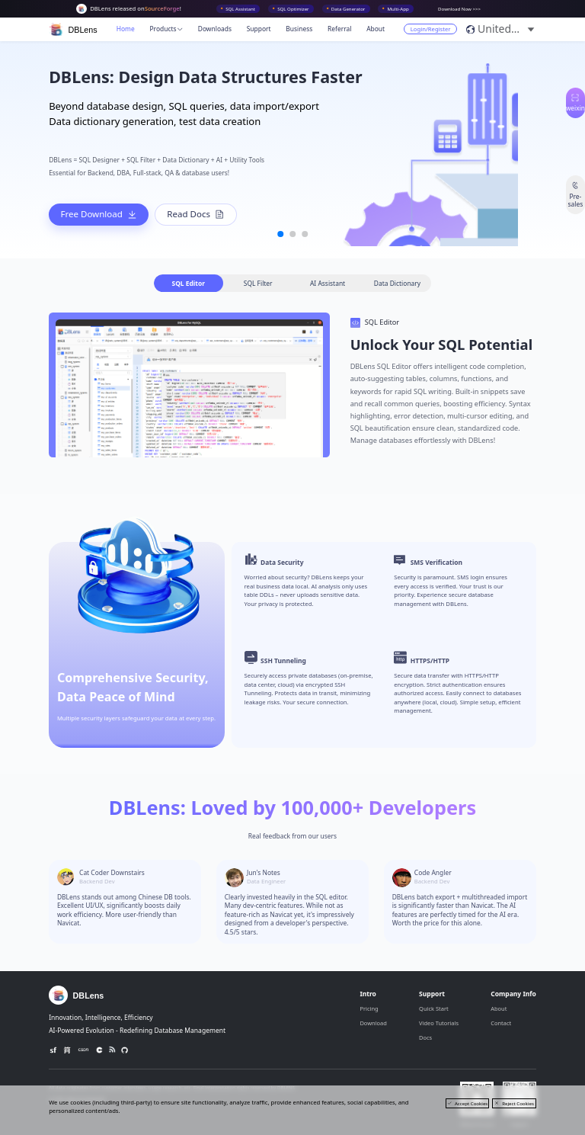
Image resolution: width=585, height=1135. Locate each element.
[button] (507, 29)
